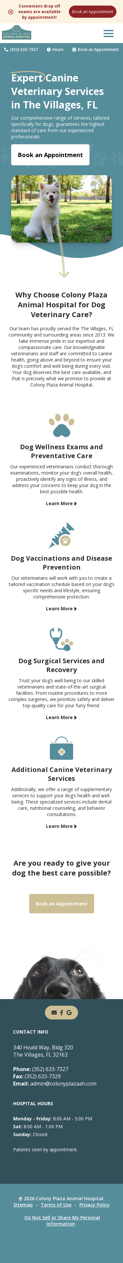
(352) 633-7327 (21, 49)
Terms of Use (56, 1205)
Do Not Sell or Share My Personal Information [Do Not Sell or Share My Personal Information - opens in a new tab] (62, 1220)
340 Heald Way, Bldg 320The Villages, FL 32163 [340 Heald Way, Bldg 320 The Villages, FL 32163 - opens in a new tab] (43, 1051)
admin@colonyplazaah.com (54, 1083)
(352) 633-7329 (37, 1076)
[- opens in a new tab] (61, 1012)
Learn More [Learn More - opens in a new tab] (59, 503)
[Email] (54, 1012)
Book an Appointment (92, 11)
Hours (55, 49)
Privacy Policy (94, 1205)
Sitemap (23, 1205)
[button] (108, 33)
